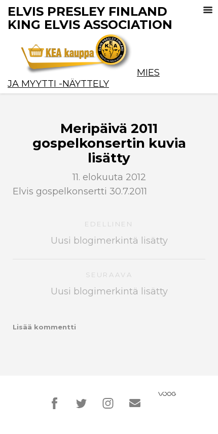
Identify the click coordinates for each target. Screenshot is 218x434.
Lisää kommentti (44, 327)
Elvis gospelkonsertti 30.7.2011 (80, 191)
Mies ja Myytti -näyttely (84, 78)
